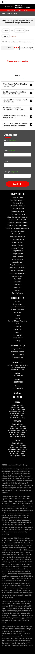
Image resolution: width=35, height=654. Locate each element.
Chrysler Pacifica (17, 247)
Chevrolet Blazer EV (17, 202)
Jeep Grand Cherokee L (17, 270)
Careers (17, 334)
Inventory (16, 197)
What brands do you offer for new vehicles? (17, 86)
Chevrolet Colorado (17, 208)
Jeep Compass (17, 261)
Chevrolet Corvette (17, 211)
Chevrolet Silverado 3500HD (17, 228)
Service (17, 320)
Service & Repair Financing (17, 323)
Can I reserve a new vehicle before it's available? (17, 93)
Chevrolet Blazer (17, 199)
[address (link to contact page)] (3, 2)
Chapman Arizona (17, 354)
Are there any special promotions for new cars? (17, 108)
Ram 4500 (17, 290)
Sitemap (17, 343)
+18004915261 (17, 380)
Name (9, 141)
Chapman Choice (17, 351)
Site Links (16, 300)
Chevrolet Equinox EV (17, 216)
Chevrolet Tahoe (17, 236)
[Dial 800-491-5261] (7, 2)
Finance (17, 318)
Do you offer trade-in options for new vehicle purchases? (17, 123)
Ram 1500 (17, 281)
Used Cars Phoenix (17, 357)
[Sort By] (25, 47)
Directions (17, 329)
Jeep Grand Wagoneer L (17, 275)
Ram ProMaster (17, 295)
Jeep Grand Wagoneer (17, 273)
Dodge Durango (17, 256)
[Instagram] (17, 404)
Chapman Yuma (17, 360)
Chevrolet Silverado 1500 (17, 222)
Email (9, 151)
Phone (6, 162)
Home (17, 303)
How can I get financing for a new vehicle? (17, 101)
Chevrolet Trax (17, 245)
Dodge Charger (17, 253)
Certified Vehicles (17, 312)
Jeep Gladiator (17, 264)
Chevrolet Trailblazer (17, 239)
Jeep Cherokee (17, 259)
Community (17, 337)
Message (10, 172)
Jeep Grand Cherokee (17, 267)
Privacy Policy (17, 340)
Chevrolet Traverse (17, 242)
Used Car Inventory (17, 309)
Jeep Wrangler (17, 278)
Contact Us (17, 332)
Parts (17, 326)
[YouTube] (20, 404)
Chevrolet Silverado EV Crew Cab (17, 230)
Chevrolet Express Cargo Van (17, 219)
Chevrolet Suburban (17, 233)
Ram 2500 (17, 284)
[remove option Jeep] (6, 28)
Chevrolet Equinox (17, 214)
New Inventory (17, 306)
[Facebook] (13, 404)
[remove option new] (6, 34)
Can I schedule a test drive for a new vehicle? (17, 116)
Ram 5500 (17, 292)
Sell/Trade (17, 315)
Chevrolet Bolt (17, 205)
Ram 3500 (17, 287)
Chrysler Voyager (17, 250)
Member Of (16, 348)
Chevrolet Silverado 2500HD (17, 225)
